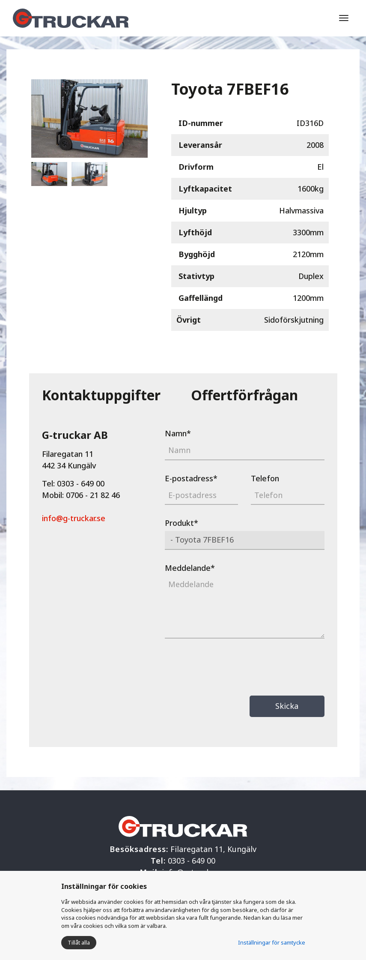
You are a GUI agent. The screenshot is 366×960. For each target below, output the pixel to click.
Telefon (265, 478)
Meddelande (190, 568)
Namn (178, 433)
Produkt (181, 523)
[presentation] (230, 668)
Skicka (286, 706)
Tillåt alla (79, 942)
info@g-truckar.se (73, 518)
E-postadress (191, 478)
